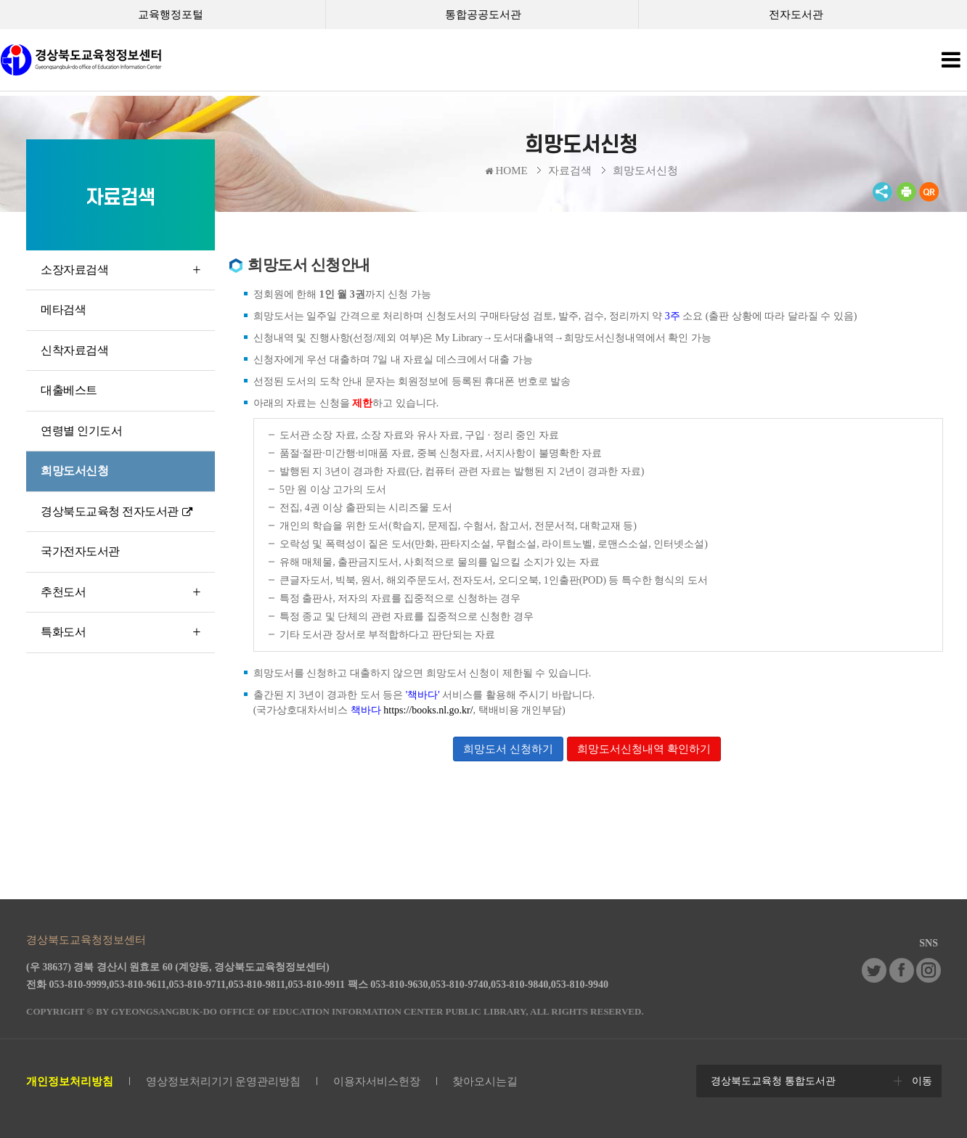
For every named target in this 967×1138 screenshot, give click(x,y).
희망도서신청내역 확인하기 (644, 749)
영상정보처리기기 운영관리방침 (223, 1081)
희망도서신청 (645, 170)
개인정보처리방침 (69, 1081)
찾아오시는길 (485, 1081)
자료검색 (570, 170)
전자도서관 (796, 14)
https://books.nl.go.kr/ (428, 710)
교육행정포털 (170, 14)
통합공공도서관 (483, 14)
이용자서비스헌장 (376, 1081)
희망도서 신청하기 (508, 749)
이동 (922, 1081)
